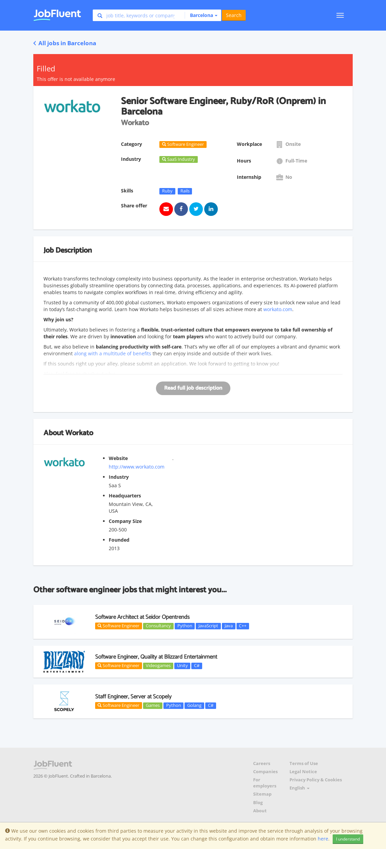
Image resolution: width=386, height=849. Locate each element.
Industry (119, 477)
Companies (265, 772)
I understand (348, 839)
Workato (79, 433)
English (300, 788)
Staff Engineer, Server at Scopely (133, 696)
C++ (242, 626)
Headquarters (125, 495)
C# (196, 666)
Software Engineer (118, 626)
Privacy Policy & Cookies (316, 780)
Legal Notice (303, 772)
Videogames (158, 666)
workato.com (277, 309)
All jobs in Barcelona (64, 43)
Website (118, 458)
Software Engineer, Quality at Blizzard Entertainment (156, 657)
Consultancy (158, 626)
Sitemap (262, 794)
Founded (119, 540)
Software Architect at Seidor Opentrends (142, 617)
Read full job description (193, 388)
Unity (182, 666)
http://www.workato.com (136, 466)
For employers (264, 783)
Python (184, 626)
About (260, 811)
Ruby (167, 191)
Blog (258, 802)
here (323, 838)
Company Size (125, 521)
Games (153, 705)
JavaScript (208, 626)
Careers (261, 763)
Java (229, 626)
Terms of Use (304, 763)
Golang (194, 705)
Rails (185, 191)
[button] (201, 15)
